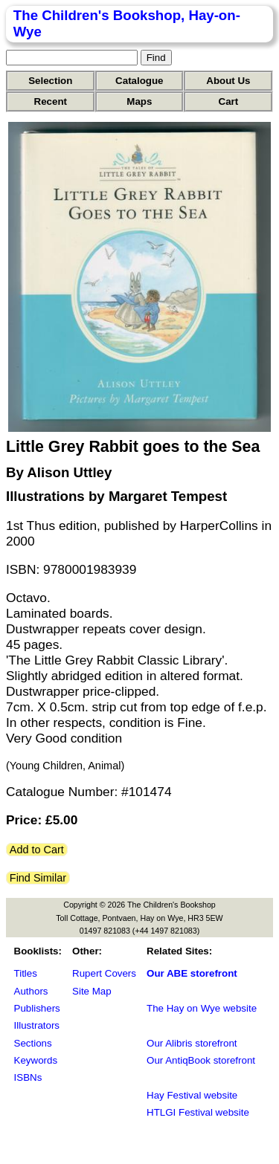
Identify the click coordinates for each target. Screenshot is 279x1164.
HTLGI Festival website (198, 1112)
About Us (228, 80)
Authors (31, 991)
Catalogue (139, 80)
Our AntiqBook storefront (201, 1060)
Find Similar (38, 878)
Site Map (92, 991)
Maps (139, 101)
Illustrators (37, 1025)
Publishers (37, 1008)
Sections (33, 1043)
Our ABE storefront (192, 973)
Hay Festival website (192, 1095)
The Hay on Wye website (202, 1008)
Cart (229, 101)
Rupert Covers (104, 973)
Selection (50, 80)
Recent (50, 101)
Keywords (36, 1060)
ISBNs (28, 1077)
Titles (25, 973)
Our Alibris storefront (192, 1043)
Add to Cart (37, 850)
